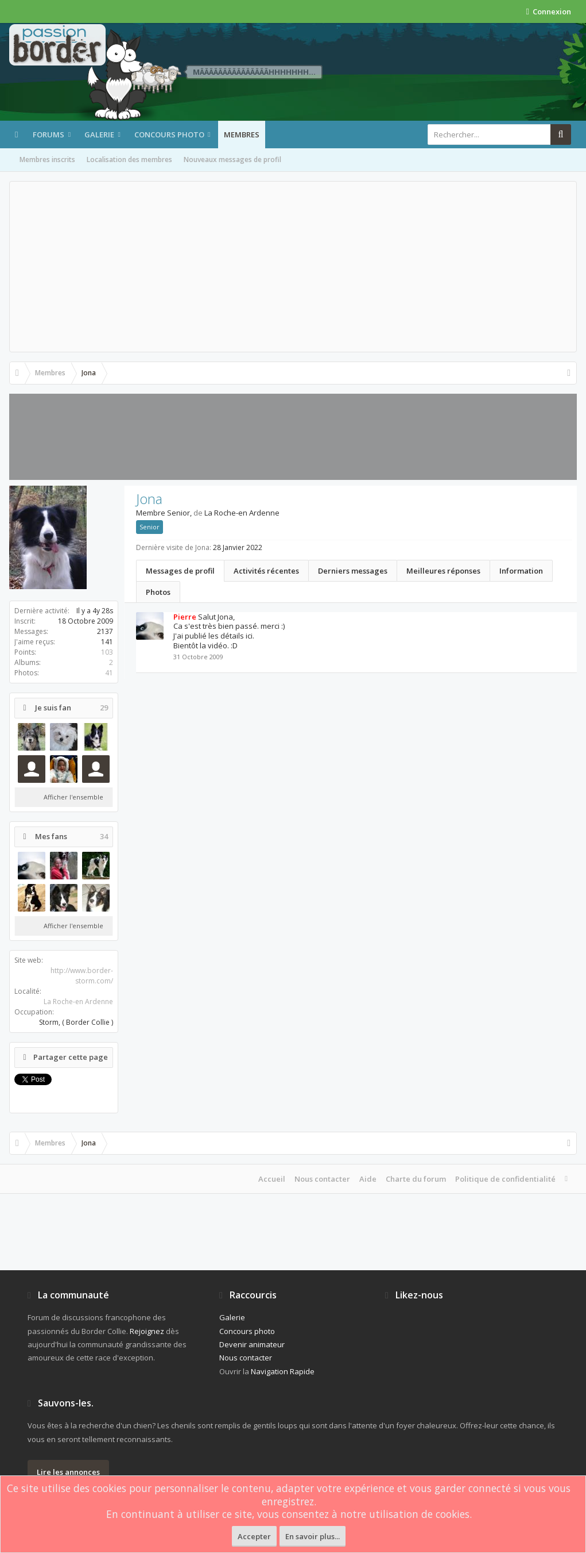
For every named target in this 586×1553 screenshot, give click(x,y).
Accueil (271, 1179)
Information (521, 571)
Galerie (99, 134)
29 (104, 708)
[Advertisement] (293, 266)
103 (107, 652)
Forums (48, 134)
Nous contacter (322, 1179)
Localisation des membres (129, 159)
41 (109, 673)
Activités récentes (266, 571)
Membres (241, 134)
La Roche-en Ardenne (78, 1001)
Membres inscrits (47, 159)
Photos (158, 592)
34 (104, 836)
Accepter (254, 1536)
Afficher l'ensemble (73, 797)
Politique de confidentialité (505, 1179)
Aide (368, 1179)
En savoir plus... (312, 1536)
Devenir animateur (252, 1344)
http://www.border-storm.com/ (82, 976)
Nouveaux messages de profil (232, 159)
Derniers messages (352, 571)
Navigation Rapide (283, 1371)
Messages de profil (180, 571)
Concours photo (169, 134)
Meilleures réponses (443, 571)
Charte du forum (416, 1179)
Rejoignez (147, 1331)
